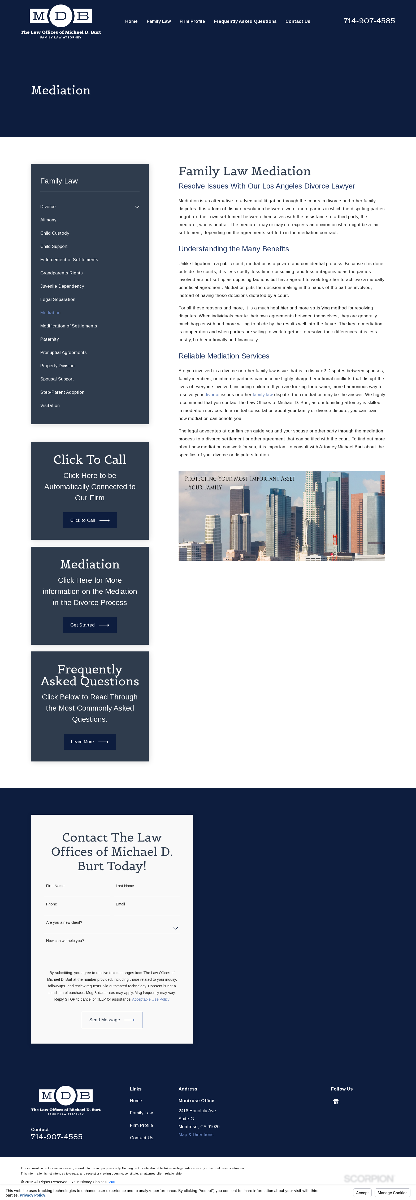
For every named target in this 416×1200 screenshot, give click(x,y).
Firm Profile (141, 1125)
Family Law (141, 1112)
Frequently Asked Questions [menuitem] (245, 21)
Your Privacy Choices (93, 1182)
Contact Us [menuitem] (297, 21)
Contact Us (141, 1137)
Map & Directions (196, 1134)
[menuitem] (86, 206)
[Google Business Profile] (336, 1101)
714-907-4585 (369, 20)
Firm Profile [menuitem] (192, 21)
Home (136, 1100)
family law (263, 394)
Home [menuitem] (131, 21)
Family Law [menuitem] (159, 21)
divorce (212, 394)
